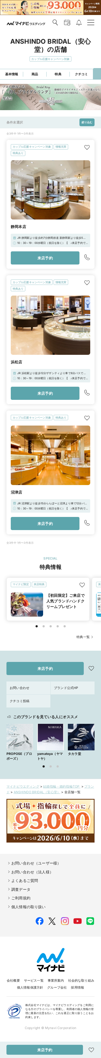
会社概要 (13, 980)
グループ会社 (57, 987)
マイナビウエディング (22, 786)
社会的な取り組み (81, 980)
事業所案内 (56, 980)
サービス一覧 (34, 980)
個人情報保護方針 (30, 987)
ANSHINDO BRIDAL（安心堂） (37, 792)
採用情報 (77, 987)
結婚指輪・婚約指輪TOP (61, 786)
